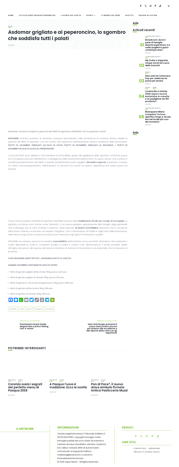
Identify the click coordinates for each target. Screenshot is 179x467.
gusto (30, 309)
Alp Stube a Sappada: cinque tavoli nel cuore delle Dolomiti (157, 63)
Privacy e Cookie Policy (147, 452)
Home (11, 15)
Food (10, 26)
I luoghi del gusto (71, 15)
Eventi (89, 15)
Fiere (154, 87)
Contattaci (140, 448)
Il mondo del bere (110, 15)
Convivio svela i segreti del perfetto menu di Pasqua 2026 (25, 387)
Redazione (154, 448)
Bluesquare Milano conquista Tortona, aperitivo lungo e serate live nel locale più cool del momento (158, 116)
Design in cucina (148, 15)
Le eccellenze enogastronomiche (37, 15)
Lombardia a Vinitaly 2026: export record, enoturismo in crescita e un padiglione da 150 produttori (157, 96)
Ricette (129, 15)
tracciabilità (49, 309)
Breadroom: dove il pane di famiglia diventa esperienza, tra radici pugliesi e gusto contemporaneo (157, 44)
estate (22, 309)
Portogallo (38, 309)
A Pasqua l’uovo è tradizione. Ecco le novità (68, 385)
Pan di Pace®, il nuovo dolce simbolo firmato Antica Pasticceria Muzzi (109, 387)
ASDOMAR (12, 309)
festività (12, 380)
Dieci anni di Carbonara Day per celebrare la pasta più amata (157, 78)
